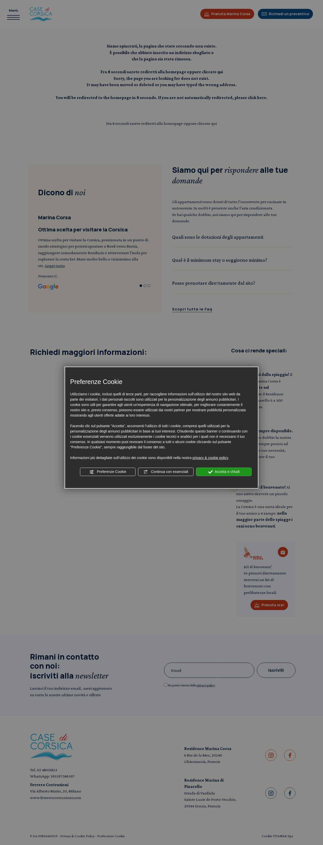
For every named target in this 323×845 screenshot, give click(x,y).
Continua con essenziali (165, 472)
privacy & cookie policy (210, 458)
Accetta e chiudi (224, 472)
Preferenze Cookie (107, 472)
